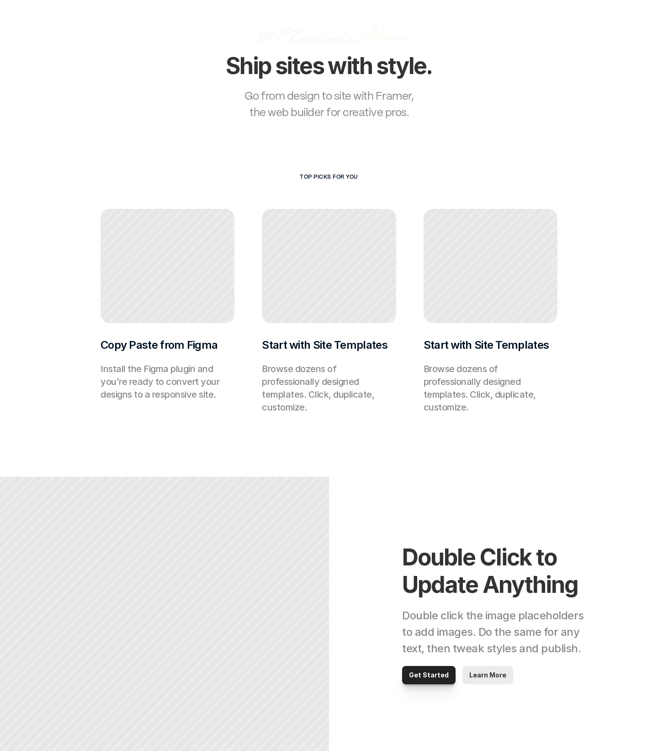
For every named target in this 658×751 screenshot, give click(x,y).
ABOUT (549, 16)
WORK (98, 16)
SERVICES (61, 16)
